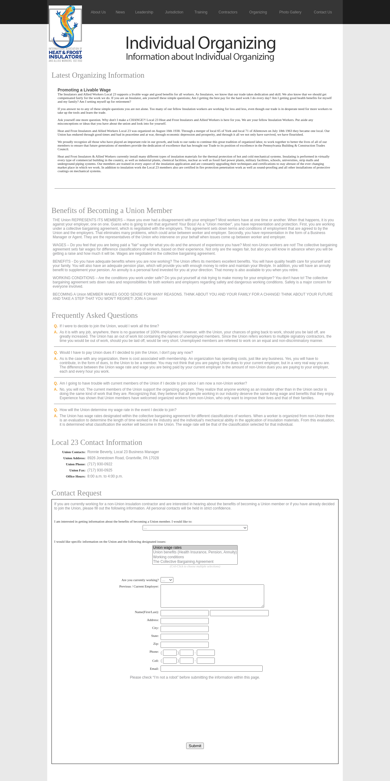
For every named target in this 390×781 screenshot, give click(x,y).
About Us (98, 12)
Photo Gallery (290, 12)
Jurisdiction (174, 12)
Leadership (144, 12)
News (120, 12)
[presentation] (195, 700)
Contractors (227, 12)
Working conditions (195, 557)
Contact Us (323, 12)
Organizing (258, 12)
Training (200, 12)
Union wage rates (195, 547)
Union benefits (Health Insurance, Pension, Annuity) (195, 552)
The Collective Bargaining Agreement (195, 561)
